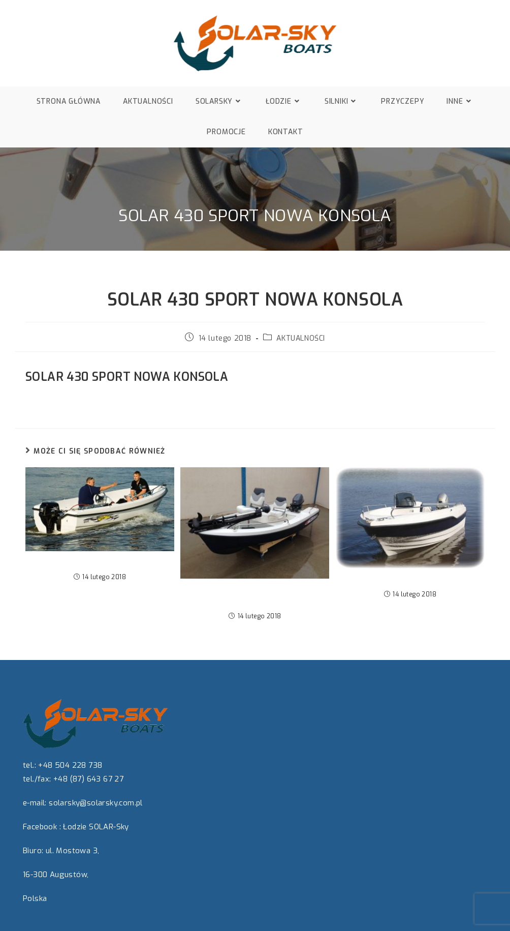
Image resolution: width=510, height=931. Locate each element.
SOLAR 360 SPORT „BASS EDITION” (255, 596)
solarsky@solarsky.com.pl (96, 803)
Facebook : (42, 827)
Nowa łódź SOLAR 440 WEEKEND (410, 580)
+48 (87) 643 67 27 (88, 779)
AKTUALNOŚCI (300, 338)
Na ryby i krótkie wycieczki (100, 562)
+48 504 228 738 (70, 765)
